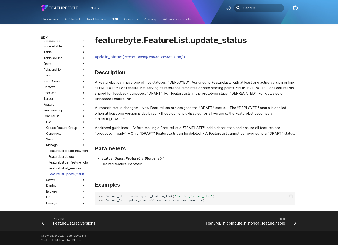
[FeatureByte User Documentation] (59, 8)
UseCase (50, 47)
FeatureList (51, 70)
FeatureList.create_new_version (67, 105)
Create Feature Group (65, 82)
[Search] (259, 8)
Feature (49, 59)
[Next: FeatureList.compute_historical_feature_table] (250, 221)
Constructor (65, 88)
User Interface (96, 19)
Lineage (65, 158)
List (65, 76)
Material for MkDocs (69, 240)
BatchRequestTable (58, 181)
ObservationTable (56, 163)
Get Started (72, 19)
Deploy (65, 140)
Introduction (49, 19)
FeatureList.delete (61, 111)
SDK (115, 19)
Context (49, 41)
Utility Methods (64, 204)
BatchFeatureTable (57, 186)
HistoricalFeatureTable (59, 169)
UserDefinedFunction (59, 192)
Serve (65, 134)
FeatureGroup (53, 65)
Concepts (131, 19)
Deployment (52, 175)
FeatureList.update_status (66, 128)
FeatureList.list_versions (65, 123)
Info (65, 152)
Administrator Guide (177, 19)
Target (48, 53)
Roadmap (150, 19)
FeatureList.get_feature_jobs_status (67, 117)
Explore (65, 146)
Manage (65, 99)
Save (65, 94)
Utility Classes (64, 198)
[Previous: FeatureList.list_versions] (69, 221)
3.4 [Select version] (93, 8)
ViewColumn (52, 35)
